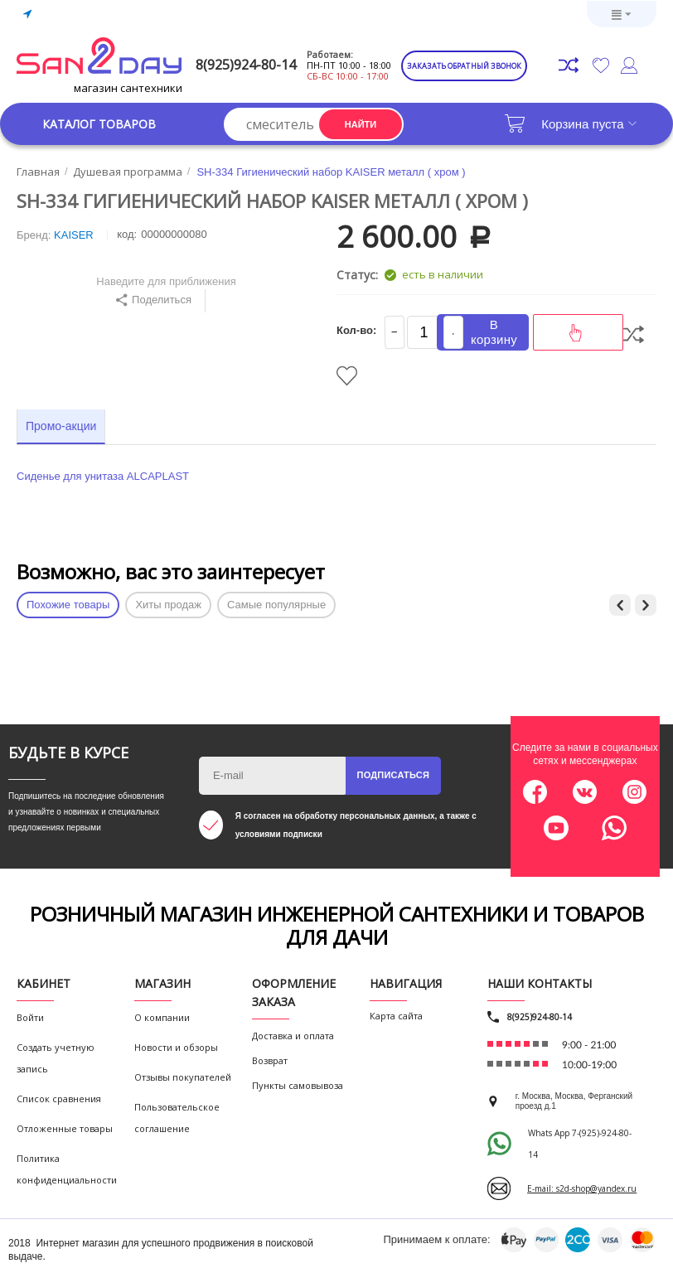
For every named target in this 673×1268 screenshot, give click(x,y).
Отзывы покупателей (182, 1077)
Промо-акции (61, 426)
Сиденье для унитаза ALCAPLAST (103, 476)
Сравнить (633, 334)
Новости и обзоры (176, 1047)
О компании (162, 1017)
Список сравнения (59, 1098)
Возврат (270, 1060)
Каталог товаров (99, 124)
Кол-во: (356, 330)
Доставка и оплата (293, 1035)
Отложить (346, 375)
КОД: (127, 234)
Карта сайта (396, 1015)
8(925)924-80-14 (246, 65)
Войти (30, 1017)
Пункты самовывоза (297, 1085)
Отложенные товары (65, 1128)
